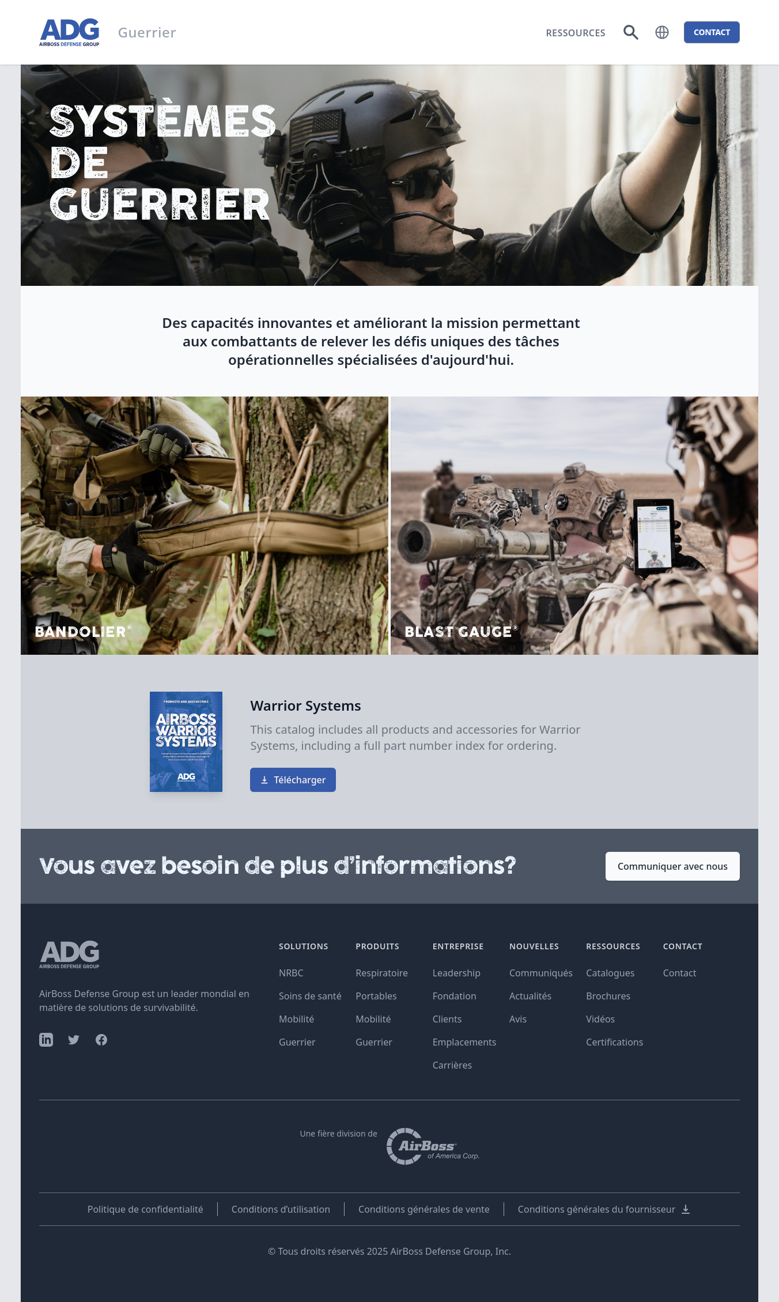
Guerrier (297, 1042)
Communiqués (541, 973)
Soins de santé (310, 996)
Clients (447, 1019)
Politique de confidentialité (145, 1209)
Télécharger (293, 779)
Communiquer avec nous (673, 866)
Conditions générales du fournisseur (604, 1209)
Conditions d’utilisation (281, 1209)
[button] (662, 32)
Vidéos (600, 1019)
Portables (376, 996)
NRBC (291, 973)
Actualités (530, 996)
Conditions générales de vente (424, 1209)
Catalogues (610, 973)
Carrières (452, 1065)
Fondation (455, 996)
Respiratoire (382, 973)
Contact (680, 973)
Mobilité (296, 1019)
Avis (518, 1019)
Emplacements (465, 1042)
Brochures (608, 996)
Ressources (576, 33)
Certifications (614, 1042)
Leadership (457, 973)
